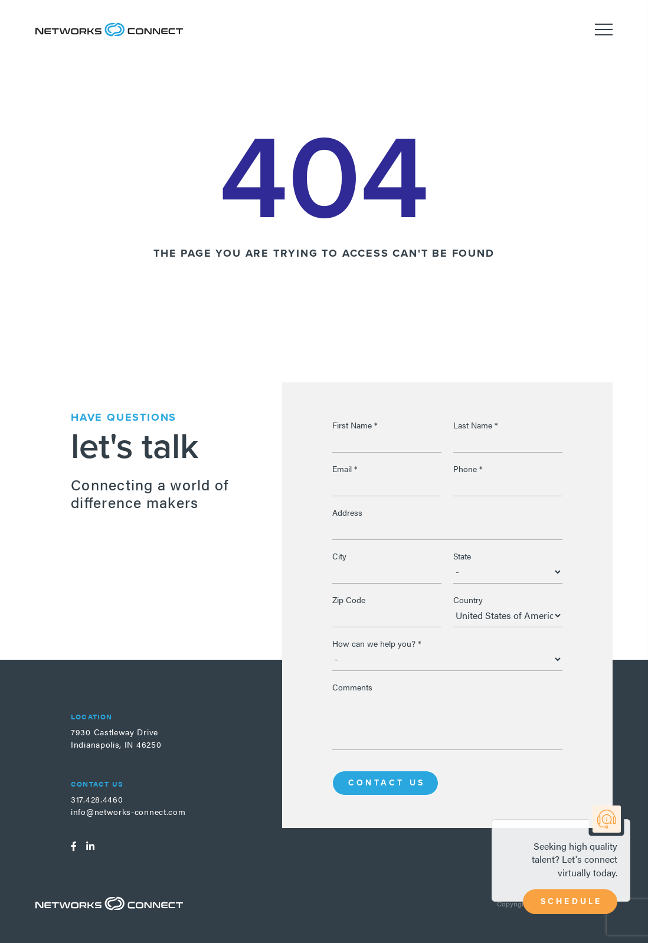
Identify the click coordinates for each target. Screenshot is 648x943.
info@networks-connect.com (128, 811)
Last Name (475, 425)
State (462, 556)
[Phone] (507, 484)
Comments (352, 687)
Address (347, 512)
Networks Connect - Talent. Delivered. (109, 29)
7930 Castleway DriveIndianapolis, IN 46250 (116, 738)
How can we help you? (376, 643)
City (339, 556)
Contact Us (386, 783)
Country (468, 599)
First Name (355, 425)
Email (345, 468)
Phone (468, 468)
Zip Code (348, 599)
